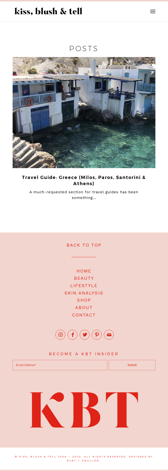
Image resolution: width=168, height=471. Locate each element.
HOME (83, 271)
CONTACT (84, 314)
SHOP (84, 300)
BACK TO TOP (84, 245)
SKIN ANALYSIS (83, 292)
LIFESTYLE (83, 285)
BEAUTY (84, 278)
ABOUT (84, 307)
